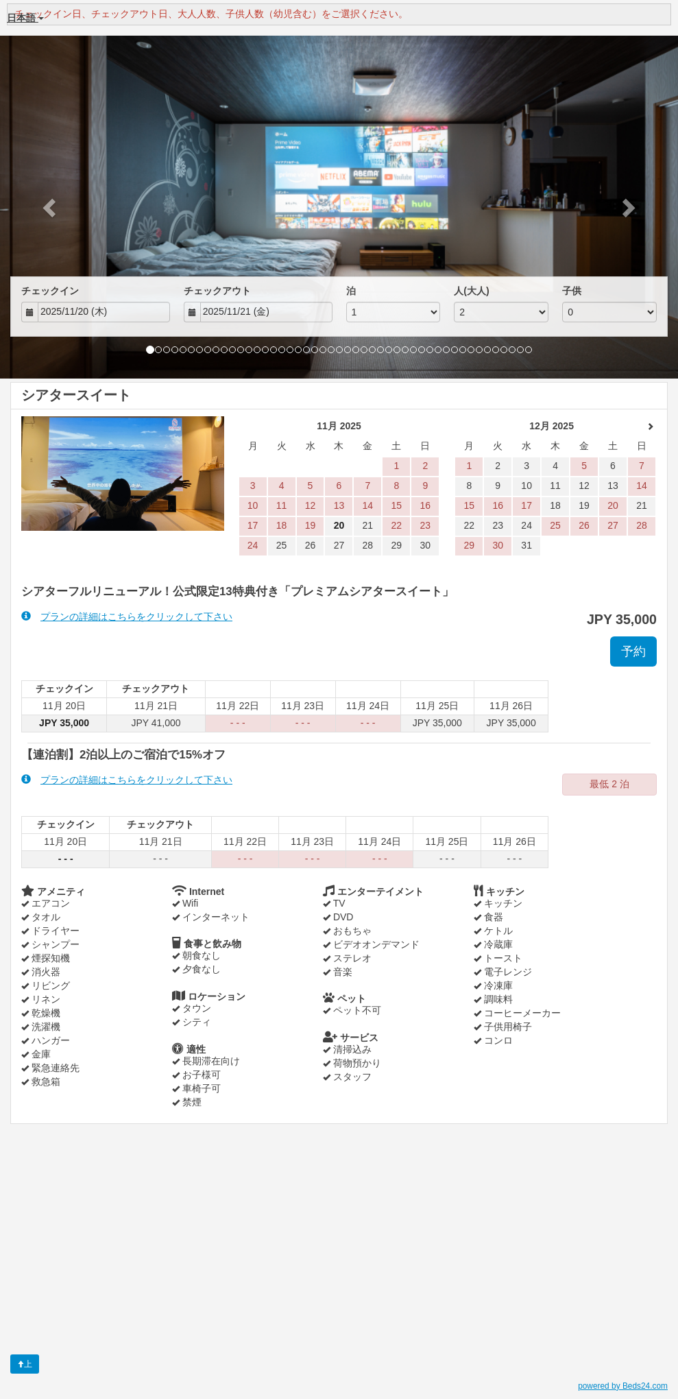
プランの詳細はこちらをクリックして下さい (126, 616)
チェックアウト (217, 290)
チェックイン (50, 290)
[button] (50, 207)
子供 (571, 290)
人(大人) (471, 290)
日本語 (25, 17)
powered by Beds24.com (623, 1386)
